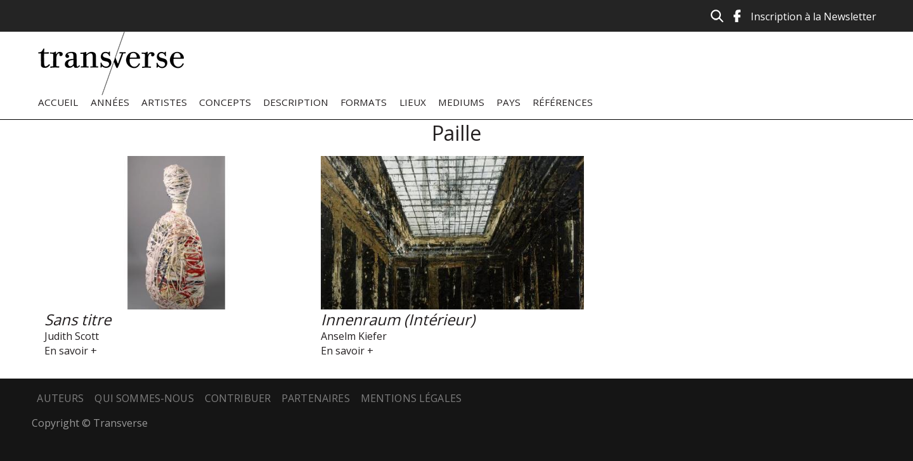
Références (563, 102)
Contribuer (238, 398)
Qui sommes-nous (143, 398)
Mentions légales (411, 398)
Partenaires (316, 398)
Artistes (164, 102)
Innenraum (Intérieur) (398, 319)
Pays (508, 102)
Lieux (412, 102)
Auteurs (60, 398)
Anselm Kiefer (354, 336)
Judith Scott (71, 336)
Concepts (225, 102)
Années (110, 102)
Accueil (58, 102)
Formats (363, 102)
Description (295, 102)
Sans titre (77, 319)
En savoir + (70, 351)
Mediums (461, 102)
